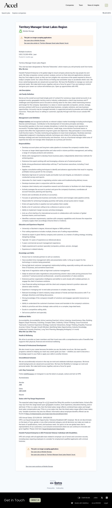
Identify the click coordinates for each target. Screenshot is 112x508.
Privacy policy (50, 488)
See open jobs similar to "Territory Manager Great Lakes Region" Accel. (46, 43)
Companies (70, 5)
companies (20, 13)
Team (81, 5)
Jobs (95, 498)
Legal (106, 503)
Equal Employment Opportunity (53, 429)
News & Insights (93, 5)
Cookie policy (59, 488)
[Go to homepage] (10, 5)
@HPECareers (29, 374)
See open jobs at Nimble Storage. (34, 40)
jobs (6, 13)
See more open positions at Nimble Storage (39, 466)
